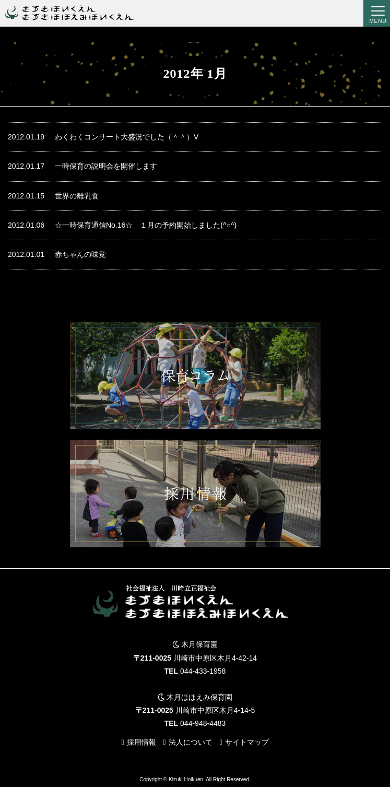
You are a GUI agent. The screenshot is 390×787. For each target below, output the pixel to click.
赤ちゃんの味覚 (57, 254)
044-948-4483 (203, 723)
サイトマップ (247, 742)
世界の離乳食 (53, 196)
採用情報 (141, 742)
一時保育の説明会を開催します (82, 166)
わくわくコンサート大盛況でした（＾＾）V (103, 137)
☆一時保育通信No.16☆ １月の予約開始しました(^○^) (122, 225)
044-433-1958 (203, 671)
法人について (190, 742)
